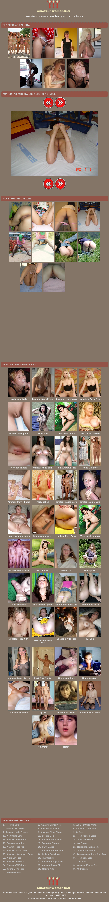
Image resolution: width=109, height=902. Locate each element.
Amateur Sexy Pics (15, 828)
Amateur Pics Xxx (15, 847)
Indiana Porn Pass (51, 854)
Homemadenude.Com (88, 847)
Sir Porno (82, 843)
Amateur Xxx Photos (86, 828)
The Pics (81, 861)
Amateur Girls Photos (87, 825)
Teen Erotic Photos (86, 850)
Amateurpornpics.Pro (52, 861)
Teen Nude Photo (85, 839)
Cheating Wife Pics (16, 865)
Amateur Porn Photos (52, 850)
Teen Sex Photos (50, 843)
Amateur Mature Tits (87, 865)
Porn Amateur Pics (16, 843)
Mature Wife (48, 869)
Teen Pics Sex (14, 872)
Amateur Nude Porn (52, 839)
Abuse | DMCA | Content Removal (65, 898)
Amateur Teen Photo (17, 839)
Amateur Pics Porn (50, 828)
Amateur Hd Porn (15, 861)
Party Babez (48, 847)
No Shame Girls (14, 836)
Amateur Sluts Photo (51, 832)
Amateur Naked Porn (17, 850)
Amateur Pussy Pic (51, 865)
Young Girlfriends (15, 869)
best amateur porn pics (43, 641)
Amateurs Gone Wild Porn (20, 854)
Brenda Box (48, 836)
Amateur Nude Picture (17, 832)
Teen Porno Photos (86, 836)
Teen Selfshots (84, 858)
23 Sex (79, 832)
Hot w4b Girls (12, 825)
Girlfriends (82, 869)
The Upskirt (48, 858)
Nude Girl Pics (14, 858)
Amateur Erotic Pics (51, 825)
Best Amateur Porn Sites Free (91, 854)
